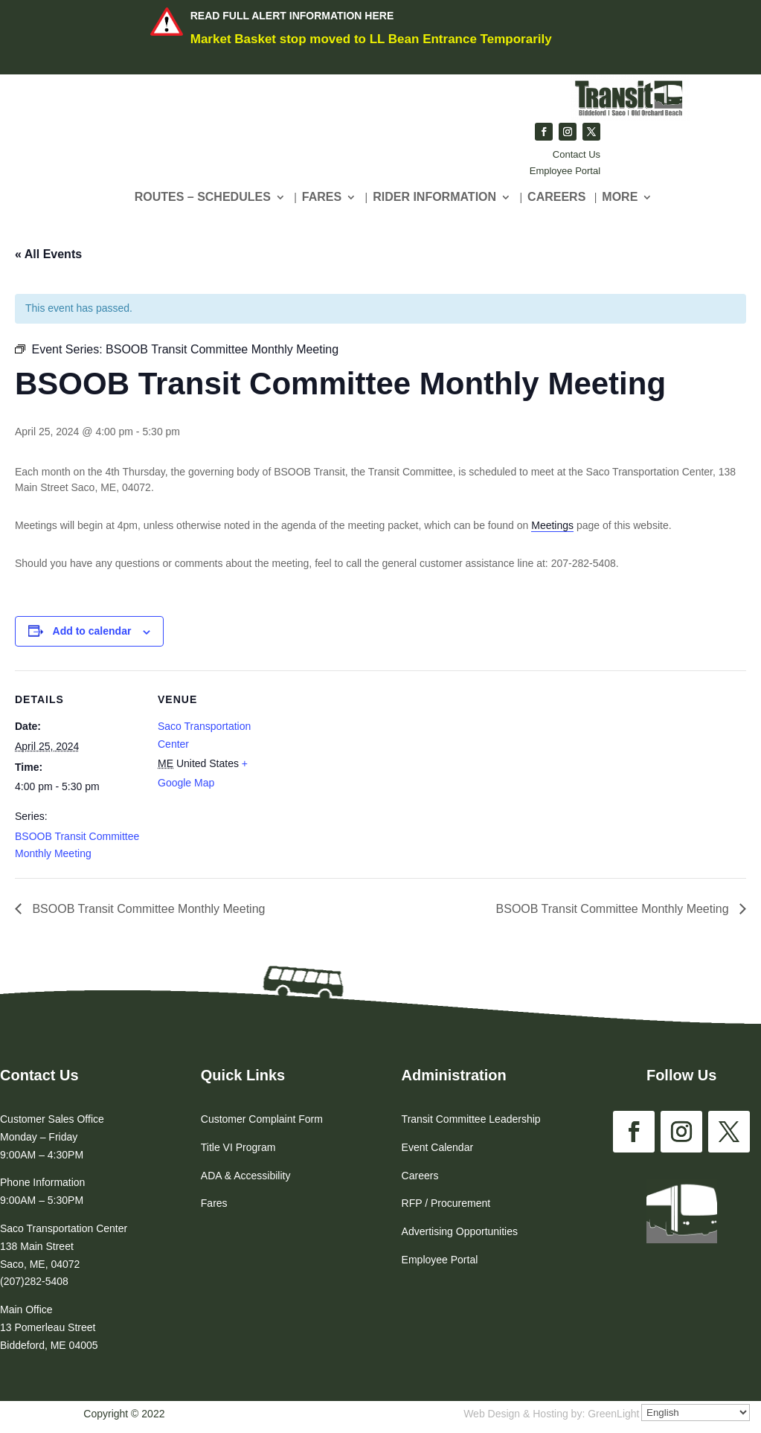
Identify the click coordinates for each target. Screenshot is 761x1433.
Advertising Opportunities (460, 1231)
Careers (420, 1176)
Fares (321, 197)
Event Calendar (438, 1147)
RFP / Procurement (446, 1203)
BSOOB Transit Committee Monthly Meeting (147, 909)
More (620, 197)
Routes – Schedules (203, 197)
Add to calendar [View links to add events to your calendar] (92, 631)
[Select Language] (695, 1412)
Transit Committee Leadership (471, 1119)
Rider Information (434, 197)
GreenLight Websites (636, 1414)
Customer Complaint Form (262, 1119)
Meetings (552, 525)
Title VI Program (238, 1147)
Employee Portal (565, 170)
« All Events (48, 254)
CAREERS (556, 197)
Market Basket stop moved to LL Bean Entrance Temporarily (371, 39)
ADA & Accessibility (246, 1176)
